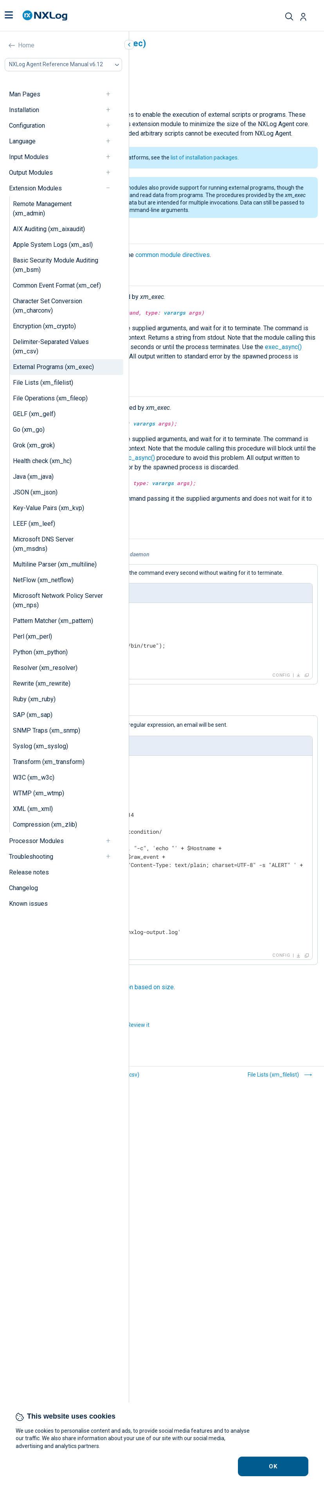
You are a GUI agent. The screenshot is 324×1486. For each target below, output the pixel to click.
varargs (174, 312)
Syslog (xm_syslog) (40, 746)
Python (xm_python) (40, 652)
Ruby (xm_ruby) (34, 699)
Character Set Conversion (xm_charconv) (47, 305)
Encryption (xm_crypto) (44, 326)
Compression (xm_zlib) (45, 824)
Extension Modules (35, 188)
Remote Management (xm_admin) (42, 208)
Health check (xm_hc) (42, 461)
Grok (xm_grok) (34, 445)
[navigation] (111, 94)
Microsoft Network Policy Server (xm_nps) (58, 600)
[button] (9, 15)
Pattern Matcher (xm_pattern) (53, 620)
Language (22, 141)
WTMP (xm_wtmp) (38, 793)
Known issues (28, 903)
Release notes (29, 872)
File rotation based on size (137, 987)
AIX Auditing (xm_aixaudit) (49, 229)
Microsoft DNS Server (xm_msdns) (43, 544)
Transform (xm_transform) (49, 762)
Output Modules (31, 172)
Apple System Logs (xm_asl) (53, 244)
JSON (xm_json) (35, 492)
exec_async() (283, 347)
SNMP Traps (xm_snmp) (46, 730)
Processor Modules (36, 841)
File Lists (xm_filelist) (43, 382)
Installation (24, 110)
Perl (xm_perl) (32, 636)
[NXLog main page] (45, 15)
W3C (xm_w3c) (33, 777)
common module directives (172, 255)
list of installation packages (204, 157)
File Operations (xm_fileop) (50, 398)
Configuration (27, 125)
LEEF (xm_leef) (34, 523)
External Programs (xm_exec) (53, 367)
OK (273, 1466)
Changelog (23, 888)
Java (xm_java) (33, 476)
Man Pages (24, 94)
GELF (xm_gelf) (34, 414)
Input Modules (29, 157)
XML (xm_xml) (33, 809)
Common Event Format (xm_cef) (57, 285)
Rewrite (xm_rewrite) (41, 683)
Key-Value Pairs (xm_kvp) (48, 508)
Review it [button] (138, 1025)
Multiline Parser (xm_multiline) (55, 564)
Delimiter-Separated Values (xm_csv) (51, 346)
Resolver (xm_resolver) (45, 668)
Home (26, 45)
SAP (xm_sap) (32, 715)
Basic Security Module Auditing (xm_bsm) (55, 265)
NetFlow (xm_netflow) (43, 580)
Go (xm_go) (29, 429)
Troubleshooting (31, 856)
